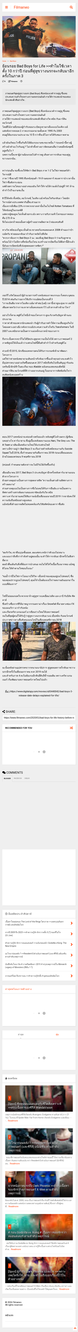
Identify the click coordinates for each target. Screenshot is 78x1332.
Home (4, 61)
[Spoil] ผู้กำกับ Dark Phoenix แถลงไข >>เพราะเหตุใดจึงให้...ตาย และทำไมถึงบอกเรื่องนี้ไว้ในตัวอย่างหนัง (37, 1275)
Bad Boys (13, 61)
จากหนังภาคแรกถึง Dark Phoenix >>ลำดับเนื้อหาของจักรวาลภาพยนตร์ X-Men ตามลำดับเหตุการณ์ (38, 1189)
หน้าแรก (9, 1315)
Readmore (13, 1120)
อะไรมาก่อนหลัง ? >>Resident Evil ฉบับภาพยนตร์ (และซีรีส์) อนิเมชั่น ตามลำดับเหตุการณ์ (33, 1146)
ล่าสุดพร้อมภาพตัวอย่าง (18, 989)
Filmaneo (21, 7)
